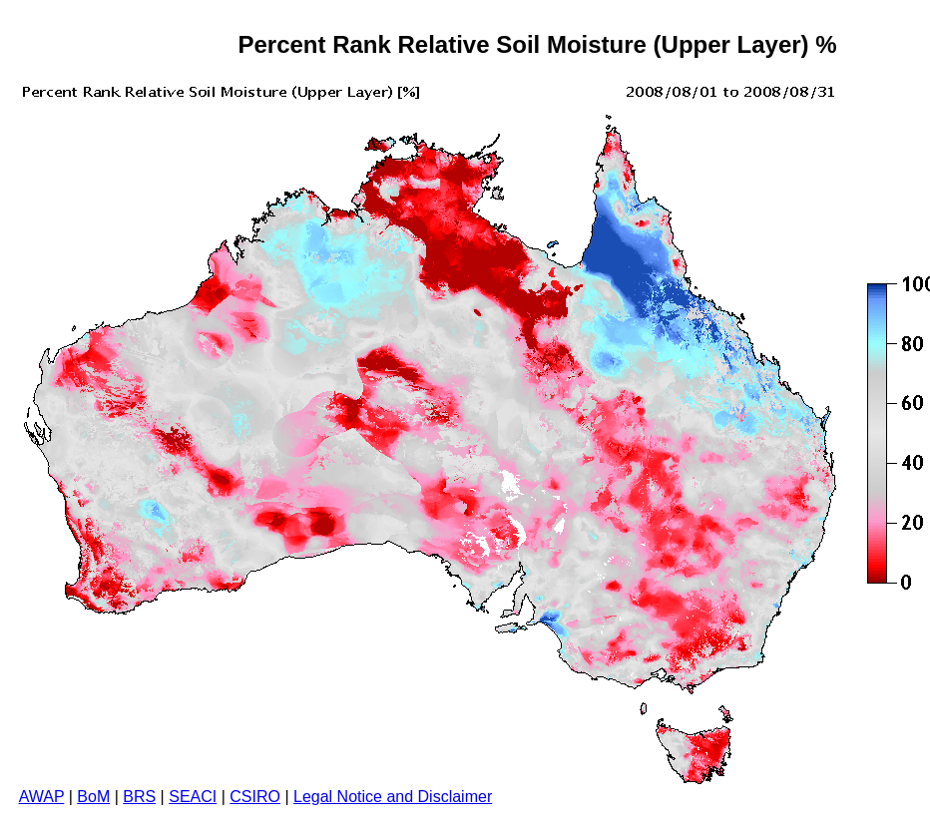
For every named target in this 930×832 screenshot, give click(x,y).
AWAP (42, 796)
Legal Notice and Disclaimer (392, 796)
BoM (93, 796)
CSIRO (255, 796)
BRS (139, 796)
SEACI (193, 796)
